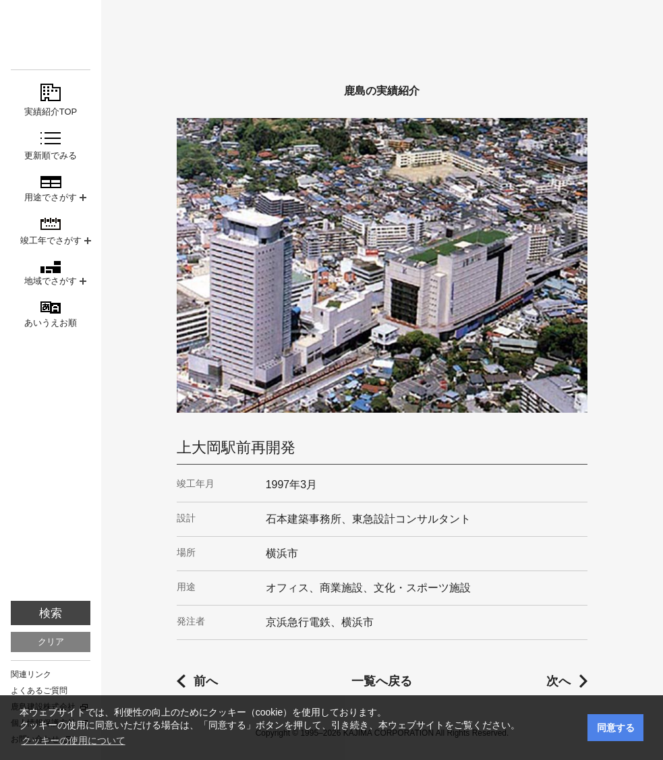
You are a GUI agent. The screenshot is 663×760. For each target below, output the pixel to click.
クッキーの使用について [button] (73, 740)
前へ (206, 681)
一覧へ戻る (381, 681)
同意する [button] (616, 727)
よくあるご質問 (39, 690)
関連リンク (31, 674)
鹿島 (51, 34)
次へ (558, 681)
